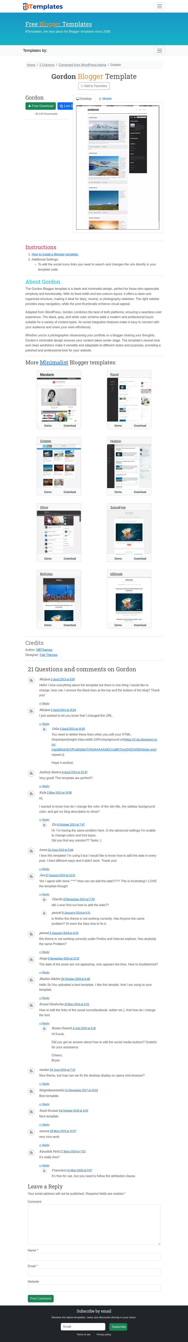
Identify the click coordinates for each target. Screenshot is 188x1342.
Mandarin (47, 374)
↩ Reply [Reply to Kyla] (44, 819)
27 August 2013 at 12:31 (60, 875)
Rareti (114, 374)
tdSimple (116, 574)
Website (33, 1281)
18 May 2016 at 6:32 (76, 1004)
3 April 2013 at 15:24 (63, 710)
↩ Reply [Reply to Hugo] (44, 972)
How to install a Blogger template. (55, 254)
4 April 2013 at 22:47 (75, 772)
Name (33, 1250)
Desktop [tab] (84, 99)
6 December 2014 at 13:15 (63, 958)
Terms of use (83, 1334)
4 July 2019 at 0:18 (84, 1028)
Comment (34, 1201)
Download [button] (70, 425)
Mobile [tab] (105, 99)
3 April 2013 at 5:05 (63, 679)
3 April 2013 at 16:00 (72, 729)
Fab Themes (48, 655)
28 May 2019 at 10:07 (63, 1131)
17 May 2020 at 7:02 (73, 1151)
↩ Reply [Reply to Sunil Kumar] (44, 1124)
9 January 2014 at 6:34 (64, 933)
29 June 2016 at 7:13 (62, 1070)
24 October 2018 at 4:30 (73, 1110)
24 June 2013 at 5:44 (60, 850)
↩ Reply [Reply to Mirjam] (44, 703)
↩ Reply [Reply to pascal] (44, 952)
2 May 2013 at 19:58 (59, 792)
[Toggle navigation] (159, 6)
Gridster (45, 441)
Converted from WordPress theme (82, 65)
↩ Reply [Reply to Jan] (44, 894)
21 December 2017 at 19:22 (81, 1090)
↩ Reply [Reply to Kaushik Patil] (44, 1165)
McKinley (46, 574)
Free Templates (58, 24)
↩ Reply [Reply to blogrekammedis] (44, 1104)
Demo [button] (47, 425)
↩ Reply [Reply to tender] (44, 1083)
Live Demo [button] (69, 106)
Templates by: (35, 50)
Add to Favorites (94, 86)
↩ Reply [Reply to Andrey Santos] (44, 786)
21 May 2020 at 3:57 (79, 1170)
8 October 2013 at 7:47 (71, 824)
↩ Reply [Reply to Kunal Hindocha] (44, 1023)
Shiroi (44, 507)
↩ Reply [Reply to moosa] (44, 1145)
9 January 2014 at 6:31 (76, 913)
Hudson (115, 441)
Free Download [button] (40, 106)
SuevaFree (118, 507)
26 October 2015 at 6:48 (75, 979)
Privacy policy (104, 1334)
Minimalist (54, 362)
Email (33, 1266)
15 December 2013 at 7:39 (79, 899)
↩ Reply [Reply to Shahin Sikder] (44, 998)
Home (31, 65)
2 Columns (46, 65)
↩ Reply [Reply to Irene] (44, 869)
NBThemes (44, 649)
